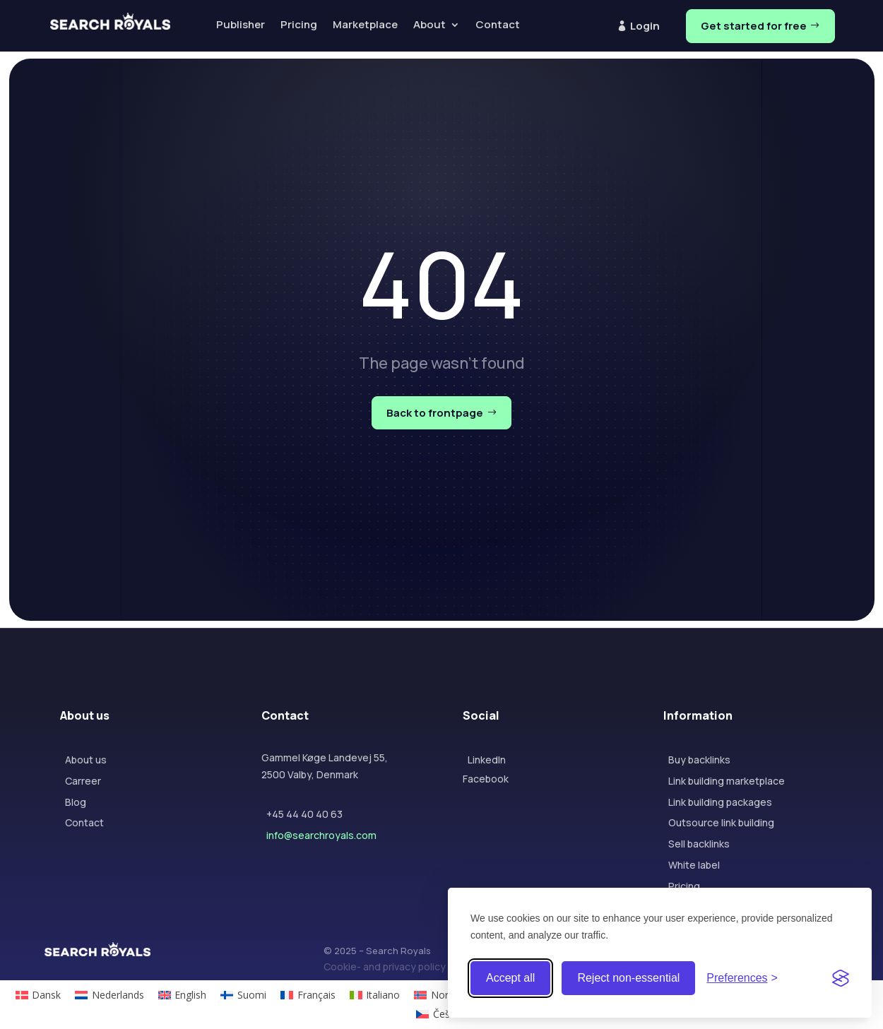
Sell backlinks (699, 843)
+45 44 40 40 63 (304, 814)
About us (86, 759)
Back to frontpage (434, 412)
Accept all (510, 978)
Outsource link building (721, 822)
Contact (84, 822)
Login (645, 25)
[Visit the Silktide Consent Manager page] (840, 978)
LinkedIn (487, 759)
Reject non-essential (628, 978)
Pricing (684, 886)
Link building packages (720, 802)
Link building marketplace (726, 780)
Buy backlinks (699, 759)
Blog (75, 802)
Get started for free (754, 25)
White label (694, 865)
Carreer (83, 780)
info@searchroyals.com (321, 835)
